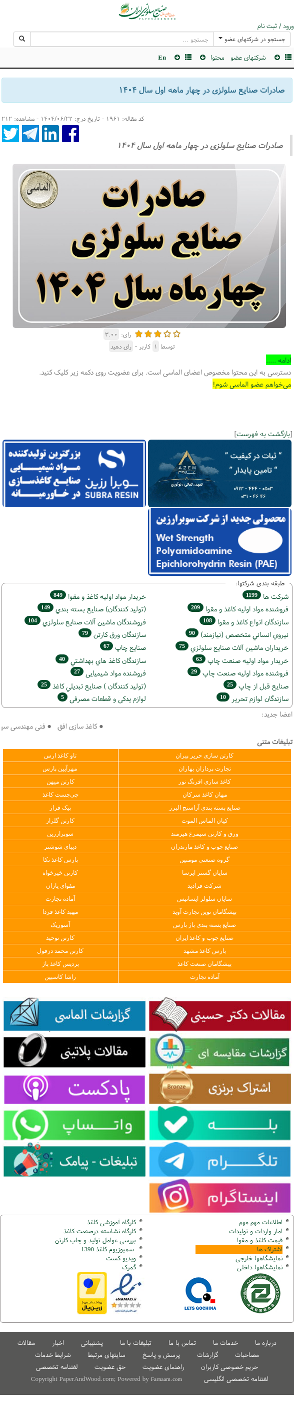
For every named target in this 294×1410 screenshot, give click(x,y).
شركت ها (265, 596)
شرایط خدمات (53, 1354)
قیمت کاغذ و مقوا (259, 1240)
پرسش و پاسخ (161, 1354)
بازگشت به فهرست (263, 433)
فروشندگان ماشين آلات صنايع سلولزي (85, 621)
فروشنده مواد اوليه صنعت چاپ (238, 672)
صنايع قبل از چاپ (256, 685)
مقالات (26, 1342)
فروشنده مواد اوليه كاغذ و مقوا (238, 608)
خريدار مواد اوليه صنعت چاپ (240, 660)
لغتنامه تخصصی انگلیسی (236, 1378)
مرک (128, 1267)
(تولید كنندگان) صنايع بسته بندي (92, 608)
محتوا (217, 57)
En (162, 57)
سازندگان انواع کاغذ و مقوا (244, 621)
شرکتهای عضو (248, 57)
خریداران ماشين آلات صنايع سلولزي (232, 647)
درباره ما (265, 1342)
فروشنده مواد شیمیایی (108, 672)
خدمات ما (225, 1342)
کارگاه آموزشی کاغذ (111, 1222)
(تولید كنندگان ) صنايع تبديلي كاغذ (92, 685)
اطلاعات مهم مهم (260, 1222)
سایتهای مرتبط (107, 1354)
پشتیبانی (92, 1342)
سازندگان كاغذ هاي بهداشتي (101, 660)
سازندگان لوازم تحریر (252, 698)
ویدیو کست (121, 1258)
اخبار (58, 1342)
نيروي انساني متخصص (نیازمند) (237, 634)
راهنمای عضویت (163, 1366)
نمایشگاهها (259, 1258)
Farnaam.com (166, 1379)
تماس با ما (182, 1342)
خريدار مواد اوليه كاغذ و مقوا (98, 596)
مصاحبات (247, 1354)
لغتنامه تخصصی (57, 1366)
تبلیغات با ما (136, 1342)
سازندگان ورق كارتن (112, 634)
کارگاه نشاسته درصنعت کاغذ (99, 1231)
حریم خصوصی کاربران (229, 1366)
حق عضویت (110, 1366)
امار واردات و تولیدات (255, 1231)
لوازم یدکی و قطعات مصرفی (102, 698)
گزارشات (207, 1354)
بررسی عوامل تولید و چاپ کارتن (95, 1240)
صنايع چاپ (123, 647)
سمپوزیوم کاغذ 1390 (108, 1249)
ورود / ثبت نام (276, 26)
